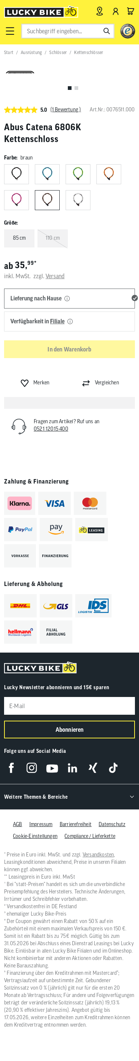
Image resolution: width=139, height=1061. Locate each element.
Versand (55, 276)
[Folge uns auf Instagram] (31, 768)
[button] (9, 31)
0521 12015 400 (51, 429)
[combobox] (67, 31)
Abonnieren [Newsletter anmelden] (70, 729)
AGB (17, 824)
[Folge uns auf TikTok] (113, 768)
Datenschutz (112, 824)
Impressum (41, 824)
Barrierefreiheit (76, 824)
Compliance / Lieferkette (89, 836)
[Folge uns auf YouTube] (52, 768)
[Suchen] (106, 31)
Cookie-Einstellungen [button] (35, 836)
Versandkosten (98, 855)
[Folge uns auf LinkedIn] (72, 768)
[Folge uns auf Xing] (93, 768)
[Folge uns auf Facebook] (11, 768)
